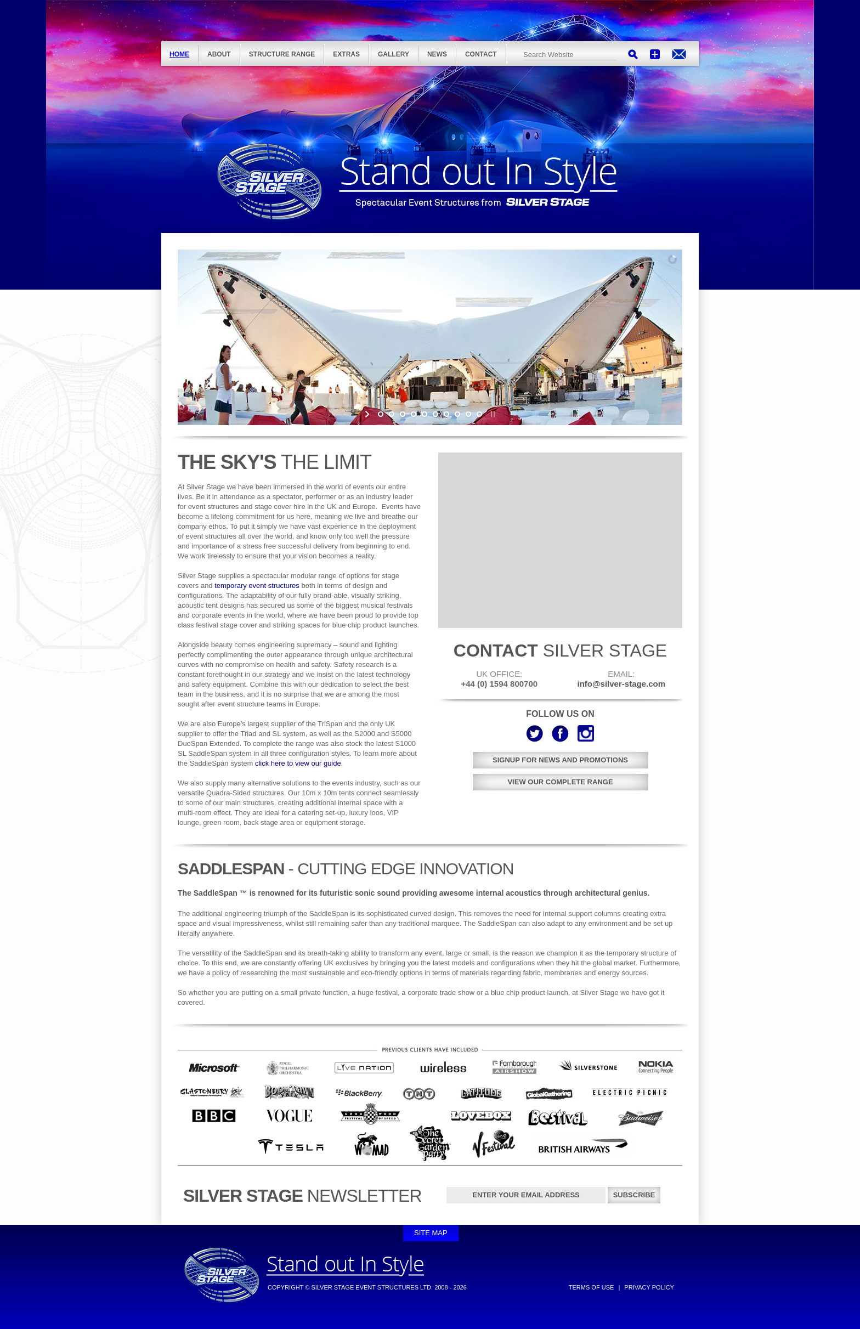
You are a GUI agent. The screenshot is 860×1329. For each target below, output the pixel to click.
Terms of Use (591, 1287)
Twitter (534, 733)
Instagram (586, 733)
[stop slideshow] (492, 414)
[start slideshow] (368, 414)
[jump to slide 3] (402, 414)
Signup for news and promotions (560, 760)
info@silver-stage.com (679, 54)
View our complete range (560, 782)
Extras (346, 54)
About (219, 54)
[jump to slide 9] (468, 414)
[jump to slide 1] (380, 414)
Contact (481, 54)
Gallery (393, 54)
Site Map (431, 1233)
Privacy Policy (649, 1287)
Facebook (560, 733)
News (437, 54)
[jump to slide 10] (479, 414)
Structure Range (282, 54)
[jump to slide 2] (391, 414)
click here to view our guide (298, 763)
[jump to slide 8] (457, 414)
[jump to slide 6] (435, 414)
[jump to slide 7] (446, 414)
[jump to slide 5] (424, 414)
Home (179, 54)
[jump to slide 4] (413, 414)
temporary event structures (256, 585)
